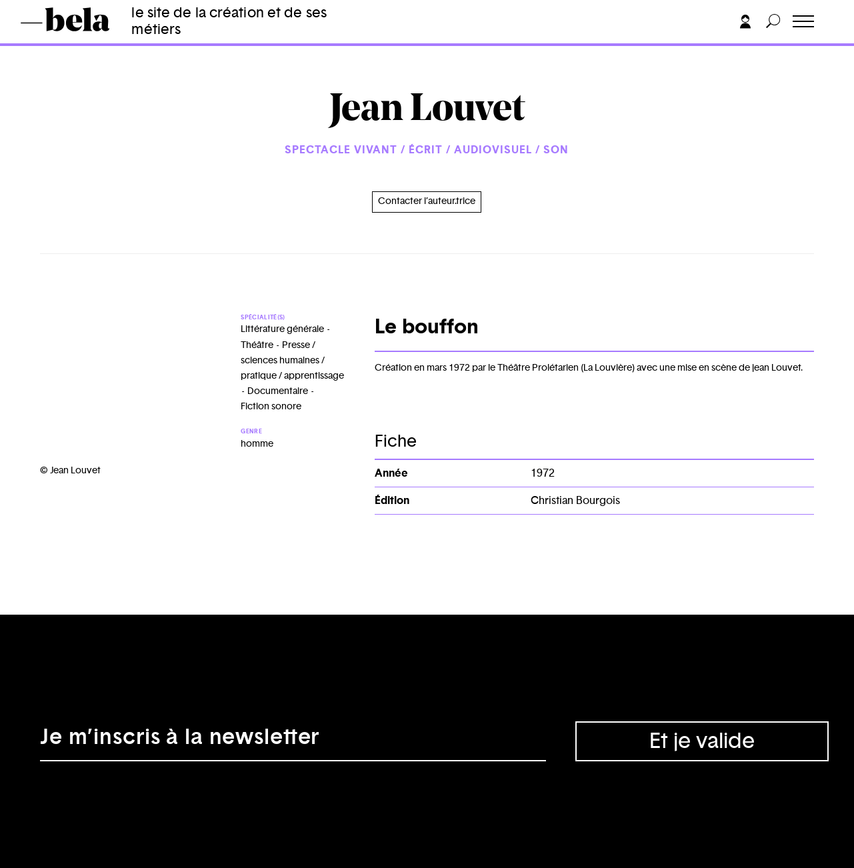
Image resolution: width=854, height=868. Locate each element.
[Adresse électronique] (293, 741)
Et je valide (702, 741)
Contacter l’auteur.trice (426, 201)
